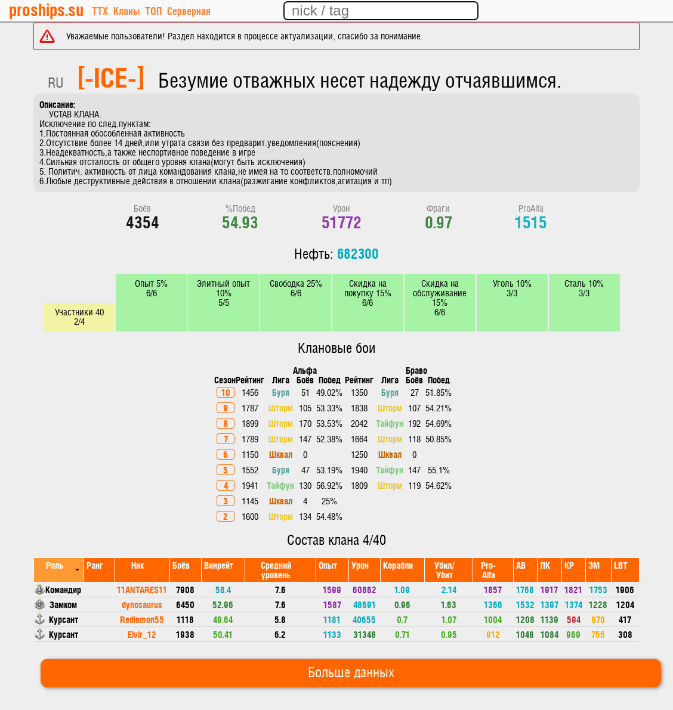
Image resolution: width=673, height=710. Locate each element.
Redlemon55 (142, 619)
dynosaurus (142, 604)
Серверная (189, 10)
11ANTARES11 (142, 589)
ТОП (153, 10)
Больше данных (351, 673)
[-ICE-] (111, 76)
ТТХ (100, 10)
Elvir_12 (142, 634)
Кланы (126, 10)
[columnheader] (59, 569)
